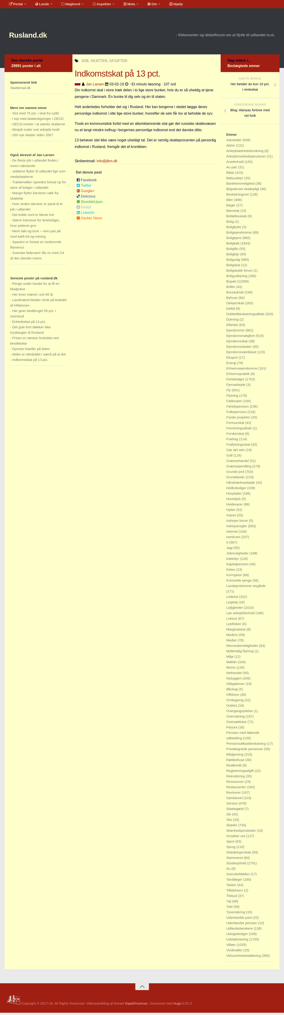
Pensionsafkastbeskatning (246, 746)
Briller (231, 289)
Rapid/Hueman (136, 1006)
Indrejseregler (237, 528)
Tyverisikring (236, 914)
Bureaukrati (235, 294)
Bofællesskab (237, 218)
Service (232, 805)
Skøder (232, 827)
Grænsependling (239, 468)
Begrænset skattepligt (243, 191)
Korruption (234, 577)
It (227, 544)
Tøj (229, 903)
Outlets (232, 708)
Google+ (85, 193)
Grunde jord (235, 474)
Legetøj (232, 604)
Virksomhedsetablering (244, 958)
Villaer (231, 947)
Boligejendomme (239, 235)
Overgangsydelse (240, 713)
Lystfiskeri (234, 626)
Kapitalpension (238, 566)
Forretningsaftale (239, 430)
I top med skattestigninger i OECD (38, 121)
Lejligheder (235, 610)
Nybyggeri (234, 680)
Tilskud (232, 898)
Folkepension (236, 414)
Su (228, 871)
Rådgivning (235, 757)
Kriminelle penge (239, 583)
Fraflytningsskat (238, 447)
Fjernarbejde (236, 387)
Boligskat (233, 267)
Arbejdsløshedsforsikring (245, 153)
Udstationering (237, 941)
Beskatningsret (238, 196)
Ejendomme (235, 332)
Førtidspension (238, 409)
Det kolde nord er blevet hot (33, 217)
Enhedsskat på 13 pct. (29, 324)
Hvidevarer (235, 506)
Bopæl (231, 283)
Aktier (231, 148)
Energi (231, 365)
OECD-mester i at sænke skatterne (38, 126)
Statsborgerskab (239, 854)
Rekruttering (236, 778)
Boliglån (232, 251)
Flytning (232, 398)
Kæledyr (233, 561)
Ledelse (232, 599)
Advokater (234, 142)
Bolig (230, 224)
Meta (121, 5)
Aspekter (96, 5)
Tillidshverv (235, 892)
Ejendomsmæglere (241, 338)
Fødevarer (234, 403)
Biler (230, 202)
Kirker (231, 572)
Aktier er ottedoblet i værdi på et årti (39, 356)
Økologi (232, 691)
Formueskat (235, 425)
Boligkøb (233, 245)
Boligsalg (233, 262)
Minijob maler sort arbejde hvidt (35, 132)
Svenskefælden (238, 876)
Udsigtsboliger (237, 936)
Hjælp (164, 5)
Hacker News (89, 220)
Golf (230, 457)
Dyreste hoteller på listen (31, 351)
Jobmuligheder (238, 555)
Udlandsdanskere (240, 931)
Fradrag (232, 441)
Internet (232, 534)
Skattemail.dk (20, 90)
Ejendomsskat (237, 343)
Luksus (232, 621)
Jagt (230, 550)
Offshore (233, 697)
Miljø (230, 659)
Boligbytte (234, 229)
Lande (39, 5)
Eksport (232, 360)
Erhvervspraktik (238, 376)
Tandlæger (234, 882)
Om (142, 5)
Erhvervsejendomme (242, 370)
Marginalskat (236, 631)
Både (230, 175)
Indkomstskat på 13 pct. (30, 362)
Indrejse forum (237, 523)
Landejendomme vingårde (245, 588)
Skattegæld (235, 811)
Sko (229, 822)
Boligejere (234, 240)
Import (231, 517)
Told (230, 909)
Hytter (231, 512)
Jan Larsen (95, 86)
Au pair (232, 169)
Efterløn (232, 327)
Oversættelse (236, 724)
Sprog (231, 849)
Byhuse (232, 300)
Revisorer (234, 795)
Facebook (86, 182)
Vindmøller (234, 952)
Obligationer (236, 686)
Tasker (231, 887)
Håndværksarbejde (241, 485)
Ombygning (235, 702)
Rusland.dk (34, 36)
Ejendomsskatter (239, 349)
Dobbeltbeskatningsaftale (245, 316)
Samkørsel (234, 800)
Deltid (231, 311)
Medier (232, 642)
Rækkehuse (235, 762)
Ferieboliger (235, 381)
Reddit (83, 209)
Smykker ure (236, 838)
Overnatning (236, 718)
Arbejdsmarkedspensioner (246, 158)
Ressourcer (235, 784)
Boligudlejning (237, 278)
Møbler (232, 664)
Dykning (232, 322)
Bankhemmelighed (240, 186)
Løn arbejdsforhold (240, 615)
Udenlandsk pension (242, 925)
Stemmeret (235, 860)
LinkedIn (85, 215)
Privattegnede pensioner (245, 751)
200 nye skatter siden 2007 (32, 137)
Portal (15, 5)
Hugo (177, 1006)
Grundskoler (236, 479)
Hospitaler (234, 496)
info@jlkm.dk (107, 163)
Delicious (85, 199)
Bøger (231, 207)
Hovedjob (234, 501)
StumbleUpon (89, 204)
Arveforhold (235, 164)
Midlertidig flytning (240, 653)
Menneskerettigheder (242, 648)
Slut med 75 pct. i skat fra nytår (35, 115)
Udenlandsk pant (239, 920)
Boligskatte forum (239, 273)
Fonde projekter (238, 419)
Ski (229, 816)
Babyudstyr (235, 180)
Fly (229, 392)
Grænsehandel (238, 463)
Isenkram (233, 539)
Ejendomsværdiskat (241, 354)
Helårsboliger (236, 490)
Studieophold (236, 865)
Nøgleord (66, 5)
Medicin (232, 637)
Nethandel (234, 675)
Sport (230, 844)
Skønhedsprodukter (241, 833)
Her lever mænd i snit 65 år (32, 297)
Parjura (232, 729)
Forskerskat (235, 436)
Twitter (83, 188)
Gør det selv (236, 452)
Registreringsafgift (240, 773)
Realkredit (234, 767)
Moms (231, 670)
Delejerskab (235, 305)
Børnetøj (233, 213)
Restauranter (236, 789)
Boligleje (233, 256)
